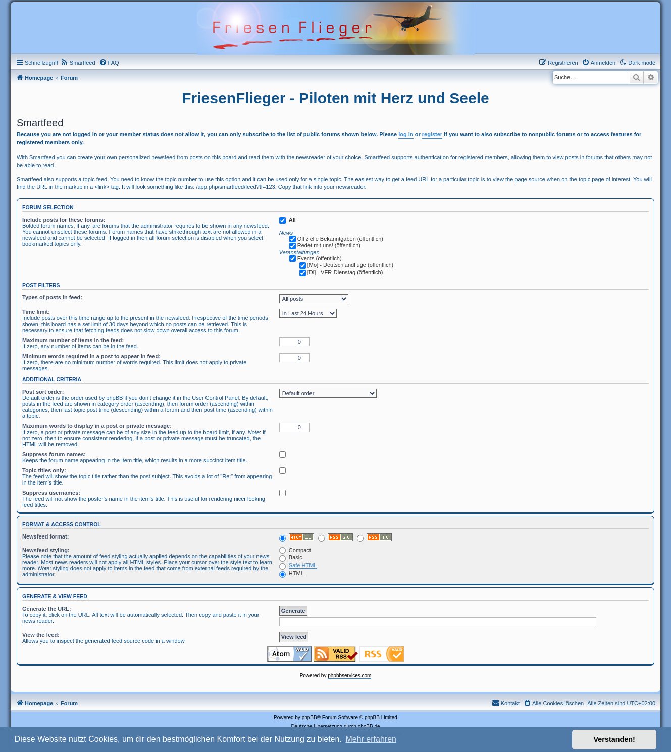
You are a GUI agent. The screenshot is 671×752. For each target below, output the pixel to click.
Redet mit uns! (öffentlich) (328, 245)
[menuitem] (78, 63)
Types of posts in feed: (52, 297)
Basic (290, 557)
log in (405, 134)
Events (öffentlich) (319, 258)
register (432, 134)
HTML (291, 573)
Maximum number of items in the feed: (73, 340)
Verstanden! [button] (614, 739)
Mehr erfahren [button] (370, 739)
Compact (295, 550)
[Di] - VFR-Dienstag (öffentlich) (345, 272)
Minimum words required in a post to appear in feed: (91, 356)
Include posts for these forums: (63, 220)
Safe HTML (303, 565)
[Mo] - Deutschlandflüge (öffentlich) (350, 265)
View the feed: (41, 635)
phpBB (309, 717)
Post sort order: (43, 392)
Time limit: (36, 312)
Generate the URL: (46, 609)
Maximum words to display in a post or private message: (97, 426)
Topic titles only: (44, 470)
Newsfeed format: (45, 536)
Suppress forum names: (54, 454)
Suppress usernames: (51, 493)
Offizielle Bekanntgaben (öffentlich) (340, 239)
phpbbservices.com (349, 675)
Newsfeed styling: (46, 550)
